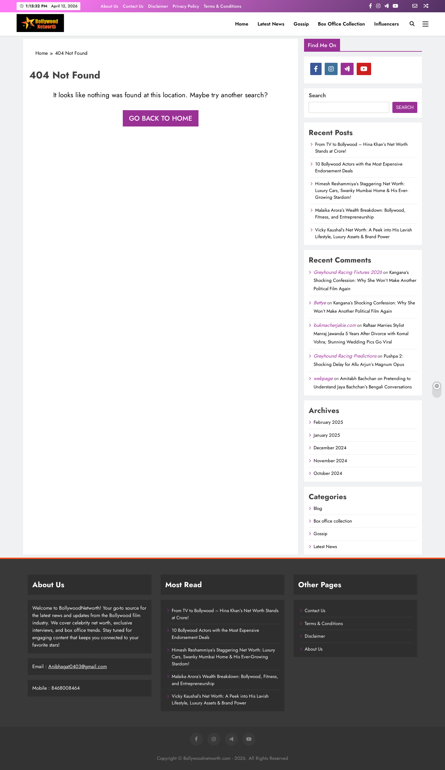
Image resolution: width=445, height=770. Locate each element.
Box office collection (341, 23)
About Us (109, 6)
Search (317, 95)
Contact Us (133, 6)
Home (241, 23)
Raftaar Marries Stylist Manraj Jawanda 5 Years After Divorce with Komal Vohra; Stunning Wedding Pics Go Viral (361, 333)
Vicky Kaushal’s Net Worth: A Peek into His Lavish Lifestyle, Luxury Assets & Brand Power (363, 233)
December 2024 (330, 447)
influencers (386, 23)
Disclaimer (158, 6)
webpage (323, 378)
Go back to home (160, 118)
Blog (318, 508)
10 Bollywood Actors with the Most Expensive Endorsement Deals (359, 167)
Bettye (320, 302)
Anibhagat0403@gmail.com (77, 666)
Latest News (271, 23)
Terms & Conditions (222, 6)
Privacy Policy (186, 6)
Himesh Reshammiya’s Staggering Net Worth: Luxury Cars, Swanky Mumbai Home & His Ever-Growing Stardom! (361, 190)
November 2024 (330, 460)
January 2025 (327, 435)
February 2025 (328, 422)
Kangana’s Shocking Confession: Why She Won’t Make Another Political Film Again (365, 280)
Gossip (301, 23)
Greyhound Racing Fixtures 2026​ (348, 272)
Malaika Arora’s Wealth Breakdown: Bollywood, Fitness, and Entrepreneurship (360, 213)
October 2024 (328, 473)
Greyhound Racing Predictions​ (345, 355)
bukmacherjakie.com (335, 325)
